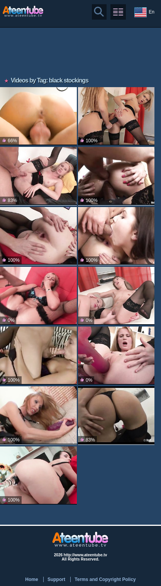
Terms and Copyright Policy (105, 579)
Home (31, 579)
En (144, 12)
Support (56, 579)
